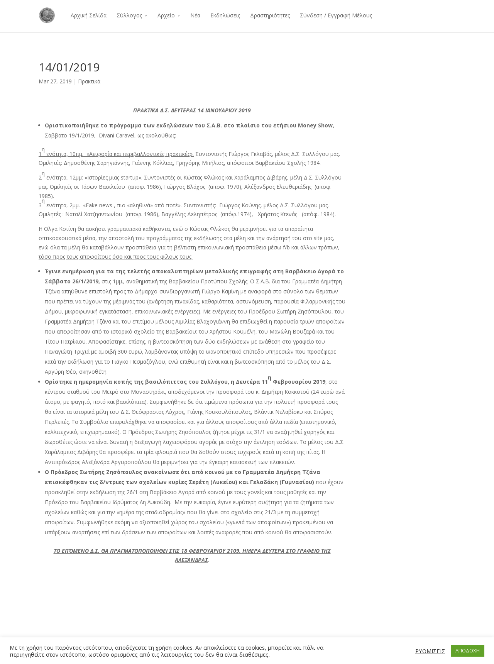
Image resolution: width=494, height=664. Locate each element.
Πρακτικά (89, 81)
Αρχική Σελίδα (89, 15)
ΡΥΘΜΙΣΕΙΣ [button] (430, 650)
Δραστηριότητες (270, 15)
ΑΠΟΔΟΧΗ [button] (467, 650)
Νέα (195, 15)
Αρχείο (166, 15)
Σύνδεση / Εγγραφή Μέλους (336, 15)
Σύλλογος (129, 15)
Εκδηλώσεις (225, 15)
